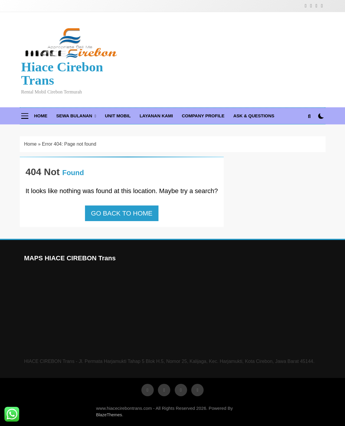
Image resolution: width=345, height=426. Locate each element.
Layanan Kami (156, 115)
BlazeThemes (109, 414)
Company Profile (203, 115)
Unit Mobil (118, 115)
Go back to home (121, 213)
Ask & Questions (253, 115)
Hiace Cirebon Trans (62, 74)
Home (41, 115)
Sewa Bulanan (74, 115)
